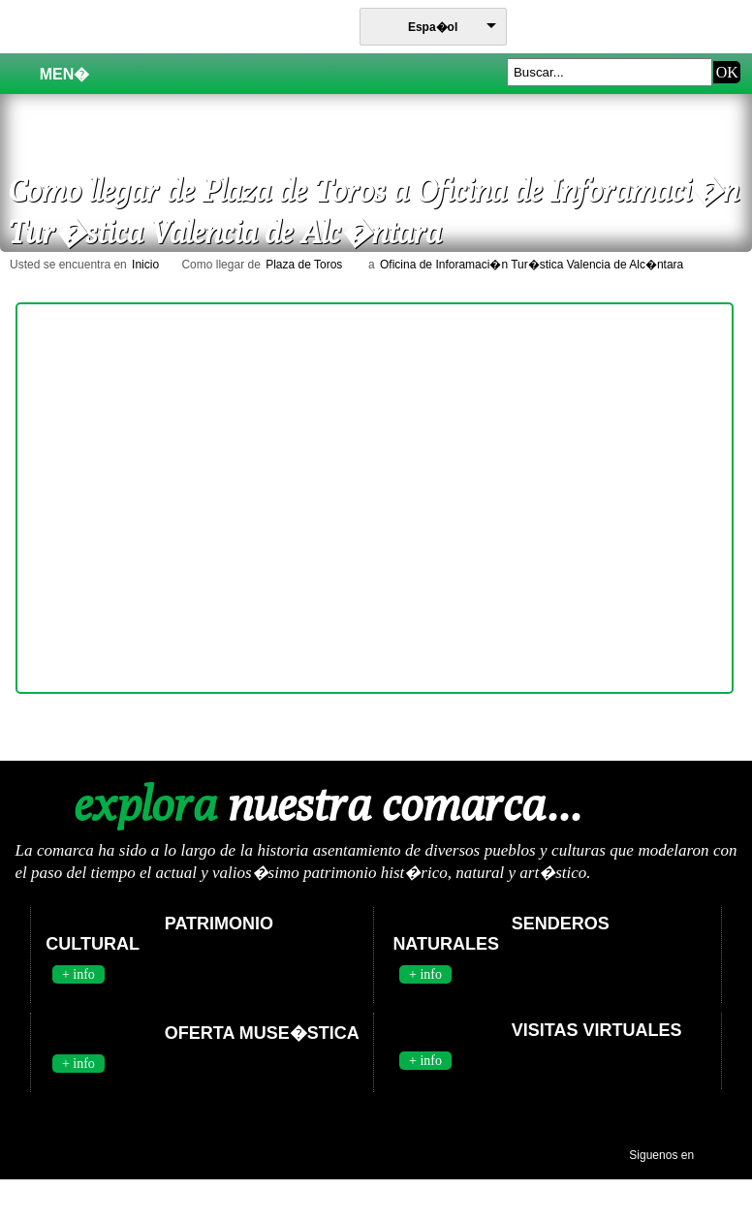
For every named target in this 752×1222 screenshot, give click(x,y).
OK (727, 72)
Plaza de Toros (304, 264)
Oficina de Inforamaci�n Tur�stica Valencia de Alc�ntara (531, 264)
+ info (78, 974)
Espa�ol (432, 27)
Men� (53, 73)
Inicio (145, 264)
